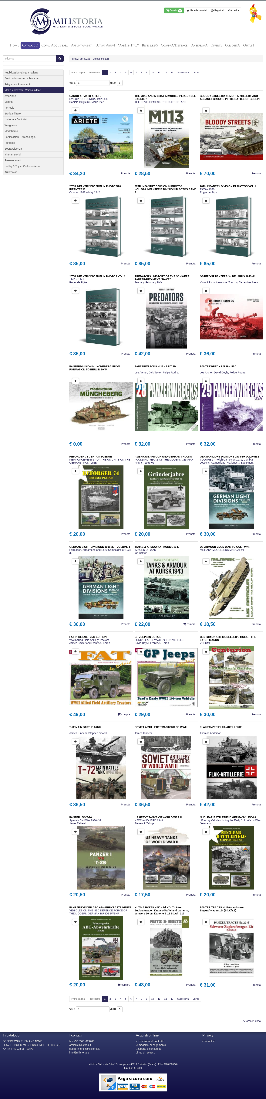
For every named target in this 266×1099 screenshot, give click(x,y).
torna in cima (252, 1020)
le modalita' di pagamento (151, 1044)
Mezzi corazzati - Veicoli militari (90, 58)
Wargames (11, 125)
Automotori (11, 172)
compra (189, 624)
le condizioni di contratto (150, 1041)
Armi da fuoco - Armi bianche (22, 78)
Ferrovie (9, 107)
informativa (208, 1041)
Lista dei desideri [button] (197, 10)
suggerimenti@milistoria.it (84, 1048)
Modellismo (11, 131)
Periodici (10, 142)
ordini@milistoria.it (80, 1044)
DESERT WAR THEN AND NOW (22, 1041)
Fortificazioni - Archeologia (20, 136)
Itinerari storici (13, 154)
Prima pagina (78, 72)
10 (152, 72)
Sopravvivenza (13, 148)
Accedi (233, 10)
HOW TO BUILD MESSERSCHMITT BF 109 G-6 (31, 1044)
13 (172, 72)
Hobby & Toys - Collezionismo (22, 166)
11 (159, 72)
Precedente (94, 72)
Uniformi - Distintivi (16, 119)
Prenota (125, 173)
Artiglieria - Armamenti (18, 84)
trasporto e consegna (148, 1048)
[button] (75, 110)
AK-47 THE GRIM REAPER (19, 1048)
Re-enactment (13, 160)
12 (165, 72)
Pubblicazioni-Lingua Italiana (21, 72)
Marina (9, 101)
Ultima (196, 72)
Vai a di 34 (92, 83)
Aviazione (10, 95)
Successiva (183, 72)
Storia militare (13, 113)
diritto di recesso (145, 1052)
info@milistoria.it (79, 1052)
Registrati (217, 10)
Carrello (174, 10)
